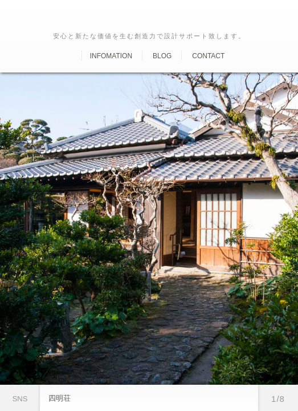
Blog (162, 56)
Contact (208, 56)
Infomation (111, 56)
